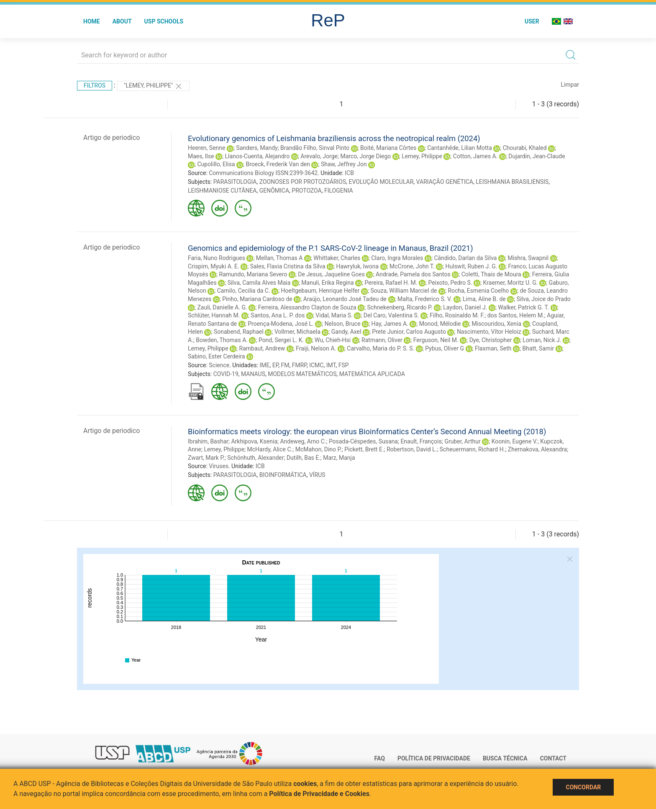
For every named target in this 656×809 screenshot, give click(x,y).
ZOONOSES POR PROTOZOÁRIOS (302, 181)
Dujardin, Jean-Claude (536, 156)
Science (219, 365)
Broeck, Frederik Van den (278, 164)
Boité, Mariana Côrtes (388, 147)
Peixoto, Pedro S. (450, 282)
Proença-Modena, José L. (281, 323)
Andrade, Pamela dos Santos (413, 274)
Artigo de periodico (111, 138)
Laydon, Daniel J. (465, 307)
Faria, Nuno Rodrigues (216, 258)
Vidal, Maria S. (334, 315)
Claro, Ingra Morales (397, 258)
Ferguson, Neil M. (436, 340)
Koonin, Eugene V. (515, 441)
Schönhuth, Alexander (255, 457)
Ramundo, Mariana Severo (253, 274)
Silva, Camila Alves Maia (259, 282)
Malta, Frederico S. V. (424, 299)
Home (91, 21)
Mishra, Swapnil (527, 258)
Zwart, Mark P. (206, 457)
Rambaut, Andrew (262, 348)
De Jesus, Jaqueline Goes (331, 274)
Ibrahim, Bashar (208, 441)
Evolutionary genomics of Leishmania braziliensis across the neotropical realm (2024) (334, 138)
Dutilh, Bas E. (303, 457)
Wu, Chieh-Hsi (333, 340)
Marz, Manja (339, 457)
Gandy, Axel (346, 331)
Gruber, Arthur (462, 441)
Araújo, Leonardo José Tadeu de (345, 299)
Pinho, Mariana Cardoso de (257, 299)
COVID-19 (225, 374)
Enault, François (421, 441)
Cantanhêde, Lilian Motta (459, 147)
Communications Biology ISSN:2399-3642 (263, 173)
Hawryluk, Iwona (357, 266)
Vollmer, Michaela (297, 331)
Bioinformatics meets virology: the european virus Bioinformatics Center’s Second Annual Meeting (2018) (367, 431)
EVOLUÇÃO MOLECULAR (380, 181)
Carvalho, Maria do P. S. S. (380, 348)
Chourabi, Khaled (525, 147)
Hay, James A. (390, 323)
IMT (331, 365)
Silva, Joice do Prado (544, 299)
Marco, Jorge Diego (365, 156)
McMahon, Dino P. (318, 449)
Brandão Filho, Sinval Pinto (314, 147)
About (122, 21)
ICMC (316, 365)
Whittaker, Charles (336, 258)
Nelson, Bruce (343, 323)
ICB (349, 173)
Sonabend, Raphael (239, 331)
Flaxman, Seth (493, 348)
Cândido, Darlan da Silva (465, 258)
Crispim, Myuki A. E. (213, 266)
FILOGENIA (338, 190)
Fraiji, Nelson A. (316, 348)
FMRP (299, 365)
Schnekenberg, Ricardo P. (400, 307)
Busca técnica (505, 758)
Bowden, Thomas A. (222, 340)
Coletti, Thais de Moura (491, 274)
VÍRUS (317, 474)
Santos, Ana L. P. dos (278, 315)
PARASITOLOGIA (235, 181)
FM (285, 365)
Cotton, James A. (475, 156)
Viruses (218, 466)
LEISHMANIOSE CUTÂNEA (222, 190)
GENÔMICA (274, 190)
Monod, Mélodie (440, 323)
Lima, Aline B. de (484, 299)
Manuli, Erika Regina (327, 282)
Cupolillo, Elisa (216, 164)
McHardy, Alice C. (270, 449)
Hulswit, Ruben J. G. (471, 266)
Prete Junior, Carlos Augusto (409, 331)
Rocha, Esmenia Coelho (478, 290)
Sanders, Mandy (256, 147)
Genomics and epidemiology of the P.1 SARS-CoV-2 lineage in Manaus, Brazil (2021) (330, 248)
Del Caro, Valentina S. (391, 315)
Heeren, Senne (206, 147)
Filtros (94, 85)
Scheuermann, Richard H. (472, 449)
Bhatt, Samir (538, 348)
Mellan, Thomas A (279, 258)
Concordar (583, 787)
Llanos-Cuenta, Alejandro (257, 156)
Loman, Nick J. (542, 340)
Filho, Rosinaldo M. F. (457, 315)
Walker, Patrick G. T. (523, 307)
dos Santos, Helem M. (515, 315)
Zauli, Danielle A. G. (222, 307)
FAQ (379, 758)
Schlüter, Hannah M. (214, 315)
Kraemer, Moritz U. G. (510, 282)
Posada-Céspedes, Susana (363, 441)
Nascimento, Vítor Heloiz (489, 331)
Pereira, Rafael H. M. (391, 282)
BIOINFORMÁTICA (283, 474)
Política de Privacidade (433, 758)
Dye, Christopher (490, 340)
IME (265, 365)
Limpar (570, 84)
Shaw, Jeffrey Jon (344, 164)
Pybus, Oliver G (444, 348)
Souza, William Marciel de (403, 290)
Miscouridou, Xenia (496, 323)
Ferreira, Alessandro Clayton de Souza (307, 307)
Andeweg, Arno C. (303, 441)
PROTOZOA (306, 190)
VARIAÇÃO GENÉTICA (444, 181)
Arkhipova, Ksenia (254, 441)
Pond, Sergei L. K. (281, 340)
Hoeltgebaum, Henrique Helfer (320, 290)
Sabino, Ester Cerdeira (216, 356)
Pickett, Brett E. (364, 449)
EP (275, 365)
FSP (343, 365)
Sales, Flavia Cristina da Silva (287, 266)
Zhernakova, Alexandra (537, 449)
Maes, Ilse (201, 156)
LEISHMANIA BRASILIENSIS (512, 181)
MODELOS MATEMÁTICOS (302, 374)
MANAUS (253, 374)
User (532, 21)
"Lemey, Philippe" (153, 86)
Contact (553, 758)
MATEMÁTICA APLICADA (372, 374)
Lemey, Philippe (422, 156)
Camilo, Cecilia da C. (243, 290)
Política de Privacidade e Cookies (319, 794)
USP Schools (164, 21)
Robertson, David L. (412, 449)
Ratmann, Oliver (381, 340)
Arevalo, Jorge (319, 156)
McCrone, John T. (412, 266)
